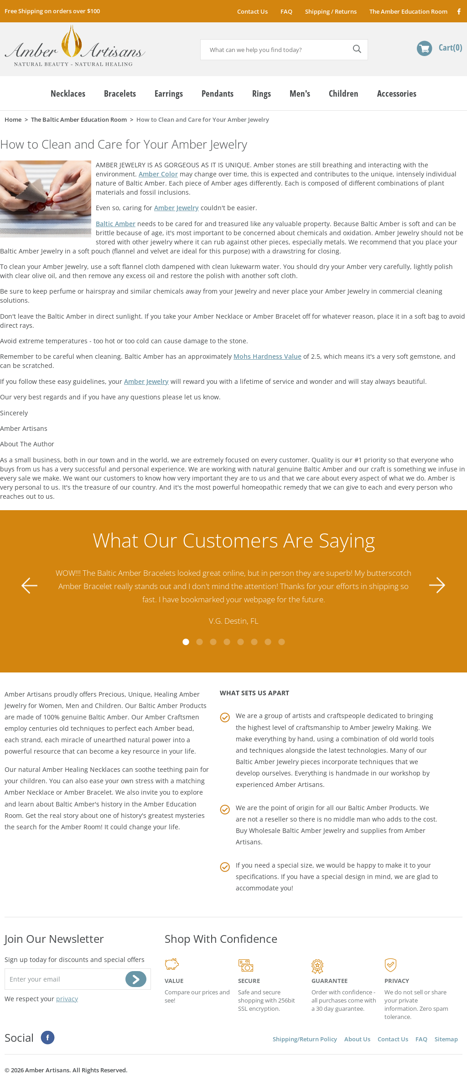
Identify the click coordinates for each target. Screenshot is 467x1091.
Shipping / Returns (331, 11)
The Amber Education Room (408, 11)
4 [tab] (226, 641)
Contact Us (252, 11)
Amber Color (158, 174)
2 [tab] (199, 641)
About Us (357, 1039)
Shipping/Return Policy (305, 1039)
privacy (67, 998)
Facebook (458, 11)
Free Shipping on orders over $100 (52, 11)
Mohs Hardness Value (267, 356)
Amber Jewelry (176, 207)
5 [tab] (240, 641)
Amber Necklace (29, 792)
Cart (450, 47)
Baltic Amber (115, 223)
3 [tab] (213, 641)
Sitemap (446, 1039)
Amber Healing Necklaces (81, 769)
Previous (29, 585)
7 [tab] (267, 641)
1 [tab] (185, 641)
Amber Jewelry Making (384, 727)
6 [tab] (254, 641)
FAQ (286, 11)
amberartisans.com (75, 45)
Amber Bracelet (88, 792)
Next (437, 585)
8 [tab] (281, 641)
